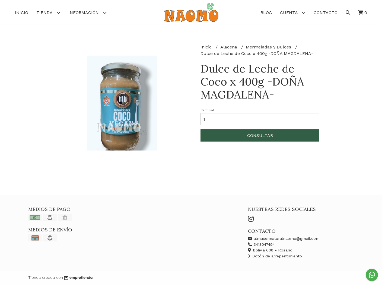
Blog (266, 12)
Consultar (260, 135)
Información (87, 12)
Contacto (326, 12)
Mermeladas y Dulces (269, 47)
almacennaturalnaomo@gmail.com (284, 238)
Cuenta (292, 12)
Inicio (21, 12)
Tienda (48, 12)
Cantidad (207, 110)
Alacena (229, 47)
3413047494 (261, 244)
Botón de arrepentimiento (275, 256)
